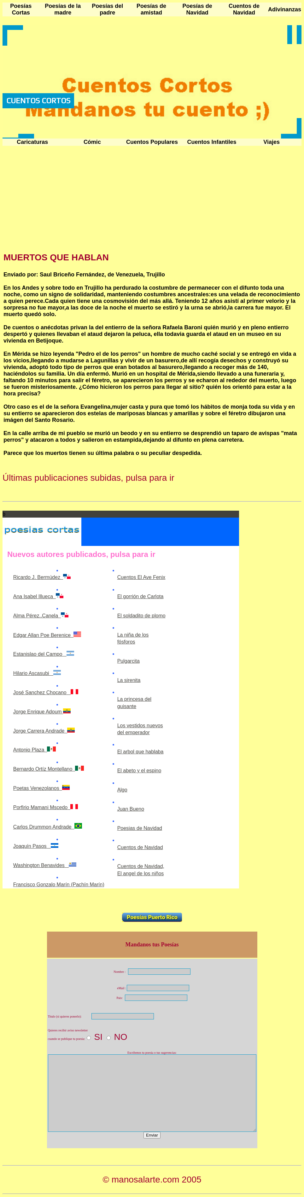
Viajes (271, 142)
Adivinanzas (284, 9)
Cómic (92, 142)
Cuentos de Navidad (244, 9)
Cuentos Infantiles (212, 142)
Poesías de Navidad (197, 9)
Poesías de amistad (151, 9)
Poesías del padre (107, 9)
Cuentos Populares (152, 142)
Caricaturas (32, 142)
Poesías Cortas (21, 9)
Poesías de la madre (63, 9)
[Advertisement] (56, 200)
